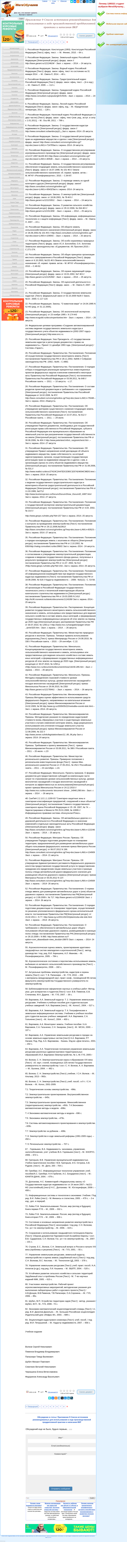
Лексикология (14, 152)
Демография (15, 102)
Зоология (14, 113)
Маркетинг (14, 163)
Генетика (14, 88)
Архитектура (14, 63)
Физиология (14, 270)
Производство (14, 220)
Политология (14, 209)
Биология (14, 73)
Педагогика (14, 206)
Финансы (14, 277)
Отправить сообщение (60, 1489)
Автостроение (14, 52)
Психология (14, 227)
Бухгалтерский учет (14, 84)
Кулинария (14, 145)
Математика (14, 166)
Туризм (14, 259)
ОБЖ (14, 198)
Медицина (14, 181)
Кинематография (14, 138)
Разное (14, 234)
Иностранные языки (14, 120)
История (14, 134)
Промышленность (14, 223)
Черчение (14, 284)
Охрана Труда (14, 202)
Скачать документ (86, 36)
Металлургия (14, 188)
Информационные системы (14, 127)
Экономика (14, 291)
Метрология (14, 191)
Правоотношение (14, 213)
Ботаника (14, 80)
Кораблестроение (14, 141)
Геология (14, 95)
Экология (14, 288)
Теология (14, 252)
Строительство (14, 249)
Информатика (14, 123)
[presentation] (45, 1481)
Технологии (14, 256)
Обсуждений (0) (53, 36)
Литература (14, 156)
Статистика (14, 245)
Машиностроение (14, 177)
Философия (14, 274)
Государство (14, 98)
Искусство (14, 130)
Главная (44, 1)
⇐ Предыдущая (32, 42)
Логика (14, 159)
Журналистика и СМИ (14, 109)
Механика (14, 195)
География (14, 91)
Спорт (14, 241)
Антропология (14, 55)
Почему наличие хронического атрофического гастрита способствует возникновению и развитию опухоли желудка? (86, 1510)
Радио (15, 231)
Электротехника (14, 295)
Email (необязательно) (60, 1446)
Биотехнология (14, 77)
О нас (54, 1)
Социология (14, 238)
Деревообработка (14, 105)
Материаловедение (14, 173)
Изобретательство (14, 116)
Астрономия (14, 66)
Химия (14, 281)
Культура (14, 148)
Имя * (60, 1438)
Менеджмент (14, 184)
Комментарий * (60, 1454)
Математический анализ (14, 170)
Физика (14, 266)
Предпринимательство (14, 70)
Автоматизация (14, 48)
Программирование (14, 216)
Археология (14, 59)
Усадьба (14, 263)
